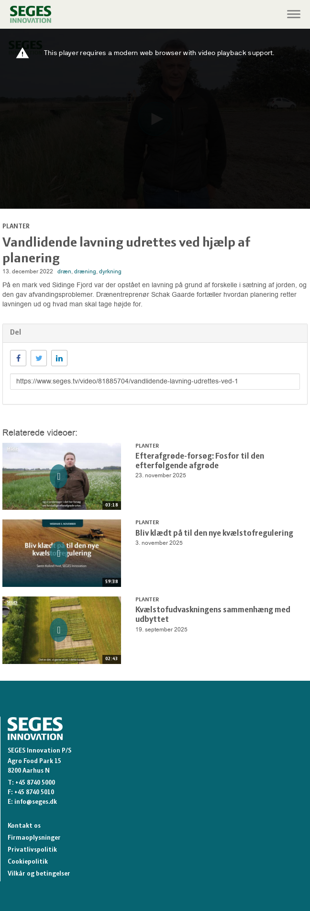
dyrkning (110, 271)
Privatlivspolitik (32, 850)
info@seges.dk (35, 802)
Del (15, 333)
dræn (64, 271)
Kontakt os (24, 826)
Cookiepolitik (28, 862)
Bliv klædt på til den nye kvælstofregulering (214, 533)
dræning (85, 271)
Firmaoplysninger (34, 838)
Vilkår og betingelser (39, 873)
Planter (16, 226)
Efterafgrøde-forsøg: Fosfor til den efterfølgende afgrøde (199, 461)
